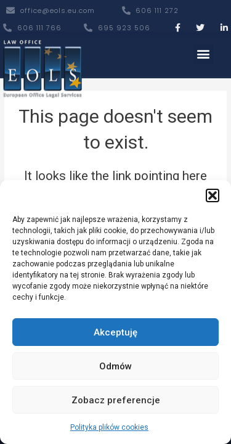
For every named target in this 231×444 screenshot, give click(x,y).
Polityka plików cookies (109, 427)
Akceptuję (115, 332)
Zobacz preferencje (115, 400)
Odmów (115, 366)
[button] (212, 195)
